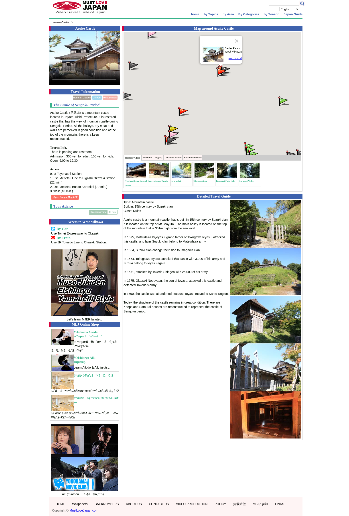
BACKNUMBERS (107, 504)
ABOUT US (134, 504)
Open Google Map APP (65, 197)
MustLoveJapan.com (83, 510)
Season (173, 157)
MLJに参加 (260, 504)
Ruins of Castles (82, 97)
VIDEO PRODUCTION (192, 504)
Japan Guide (293, 14)
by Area (228, 14)
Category (152, 157)
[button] (127, 95)
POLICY (220, 504)
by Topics (211, 14)
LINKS (279, 504)
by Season (271, 14)
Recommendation (193, 157)
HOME (60, 504)
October (97, 97)
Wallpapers (80, 504)
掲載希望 (239, 504)
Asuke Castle (61, 22)
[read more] (235, 58)
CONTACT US (159, 504)
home (195, 14)
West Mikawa (110, 97)
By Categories (248, 14)
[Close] (236, 41)
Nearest (132, 157)
